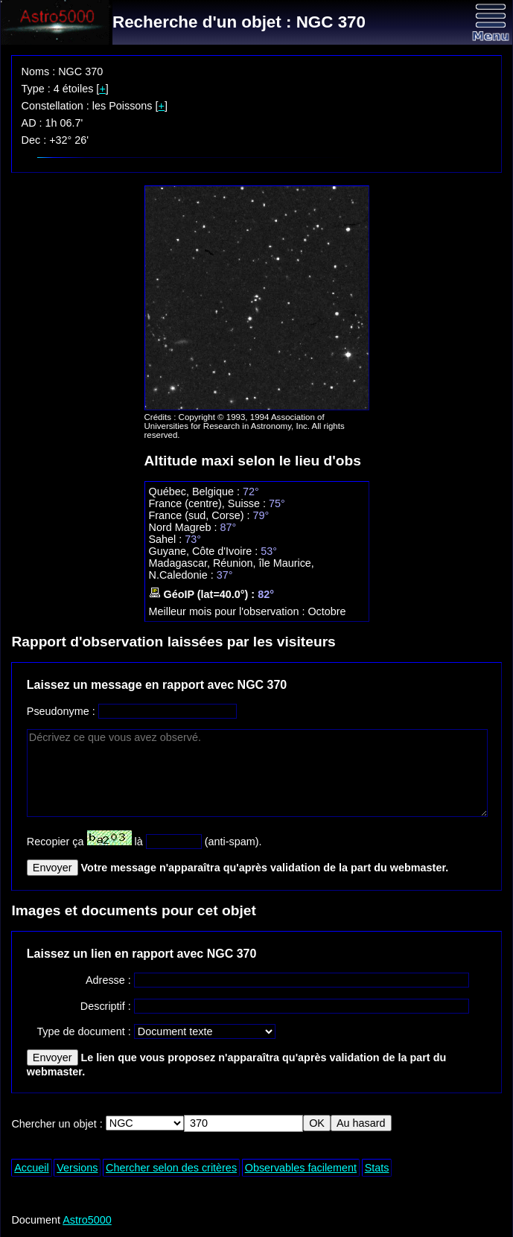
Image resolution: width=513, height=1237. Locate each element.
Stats (377, 1168)
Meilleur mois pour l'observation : (228, 611)
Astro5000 (87, 1220)
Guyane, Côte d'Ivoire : (205, 551)
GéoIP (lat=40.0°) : (203, 594)
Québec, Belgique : (196, 491)
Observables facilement (301, 1168)
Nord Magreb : (184, 527)
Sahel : (167, 539)
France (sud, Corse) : (201, 515)
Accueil (31, 1168)
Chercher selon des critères (171, 1168)
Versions (77, 1168)
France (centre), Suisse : (209, 503)
